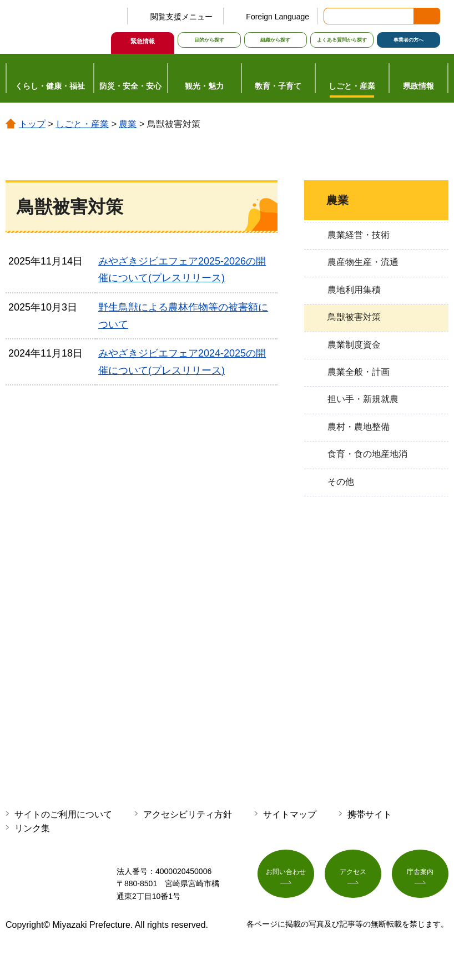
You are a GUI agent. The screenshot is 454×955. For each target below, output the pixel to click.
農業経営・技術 (358, 235)
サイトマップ (289, 814)
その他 (340, 481)
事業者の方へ (408, 40)
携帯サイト (369, 814)
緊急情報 (142, 41)
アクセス (353, 875)
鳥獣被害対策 (354, 317)
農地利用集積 (354, 289)
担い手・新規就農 (362, 399)
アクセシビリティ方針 (187, 814)
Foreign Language (277, 16)
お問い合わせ (286, 875)
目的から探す (209, 40)
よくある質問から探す (342, 40)
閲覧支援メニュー (181, 16)
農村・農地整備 (358, 426)
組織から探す (275, 40)
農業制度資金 (354, 344)
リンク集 (32, 828)
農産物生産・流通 (362, 262)
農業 (128, 124)
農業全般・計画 (358, 372)
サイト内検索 (333, 16)
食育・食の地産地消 (367, 454)
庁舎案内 (420, 875)
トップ (32, 124)
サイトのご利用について (63, 814)
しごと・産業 (82, 124)
